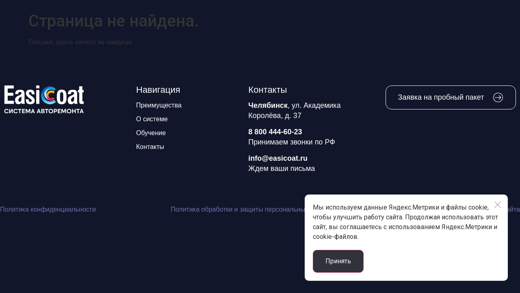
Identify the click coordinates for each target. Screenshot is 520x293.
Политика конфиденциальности (48, 209)
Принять (338, 261)
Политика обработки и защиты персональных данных (252, 209)
